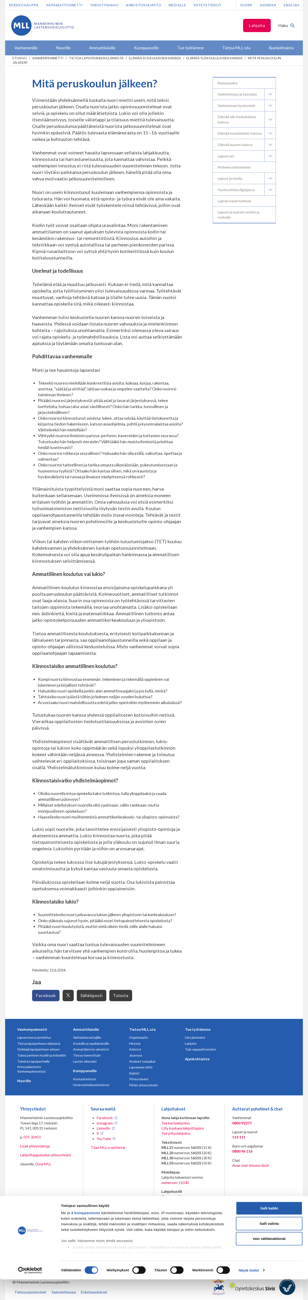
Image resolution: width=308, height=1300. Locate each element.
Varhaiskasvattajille (87, 1037)
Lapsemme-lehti (140, 1067)
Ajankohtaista (197, 1059)
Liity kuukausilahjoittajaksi (182, 1128)
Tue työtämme (198, 1029)
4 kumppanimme (85, 1234)
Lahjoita (257, 25)
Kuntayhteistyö (84, 1079)
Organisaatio (138, 1037)
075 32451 (32, 1137)
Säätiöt (134, 1073)
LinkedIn (103, 1128)
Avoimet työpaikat (142, 1061)
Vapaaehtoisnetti (64, 5)
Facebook (46, 995)
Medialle (177, 5)
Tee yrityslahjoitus (176, 1133)
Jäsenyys (135, 1055)
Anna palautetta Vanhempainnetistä (31, 1069)
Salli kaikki (269, 1229)
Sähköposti (91, 995)
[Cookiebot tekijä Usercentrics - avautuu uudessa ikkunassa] (30, 1290)
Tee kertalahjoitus (175, 1123)
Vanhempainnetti (48, 58)
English (291, 5)
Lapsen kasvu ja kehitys (34, 1037)
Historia (135, 1043)
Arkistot (135, 1049)
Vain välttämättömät (269, 1259)
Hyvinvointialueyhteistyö (91, 1085)
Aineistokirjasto (143, 5)
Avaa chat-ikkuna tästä (250, 1165)
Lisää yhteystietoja (35, 1146)
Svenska (268, 5)
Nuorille (24, 1080)
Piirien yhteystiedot (143, 1085)
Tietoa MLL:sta (142, 1029)
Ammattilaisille (86, 1029)
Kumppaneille (85, 1070)
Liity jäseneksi (195, 1037)
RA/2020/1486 (173, 1216)
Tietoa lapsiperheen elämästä (96, 58)
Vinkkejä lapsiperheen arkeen (38, 1049)
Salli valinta (269, 1244)
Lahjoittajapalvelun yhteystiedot (45, 1155)
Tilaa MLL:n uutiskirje (108, 1147)
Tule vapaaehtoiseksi (200, 1049)
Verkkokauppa (24, 5)
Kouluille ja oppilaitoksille (91, 1043)
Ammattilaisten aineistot (91, 1049)
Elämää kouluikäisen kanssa (155, 58)
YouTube (104, 1138)
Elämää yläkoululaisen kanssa (214, 58)
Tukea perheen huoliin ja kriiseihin (41, 1055)
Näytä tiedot (249, 1291)
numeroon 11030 (175, 1182)
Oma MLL (43, 1164)
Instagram (105, 1123)
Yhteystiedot (207, 5)
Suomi (246, 5)
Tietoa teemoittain (87, 1055)
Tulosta (120, 995)
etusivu (20, 58)
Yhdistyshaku (104, 5)
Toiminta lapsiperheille (33, 1061)
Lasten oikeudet (85, 1061)
